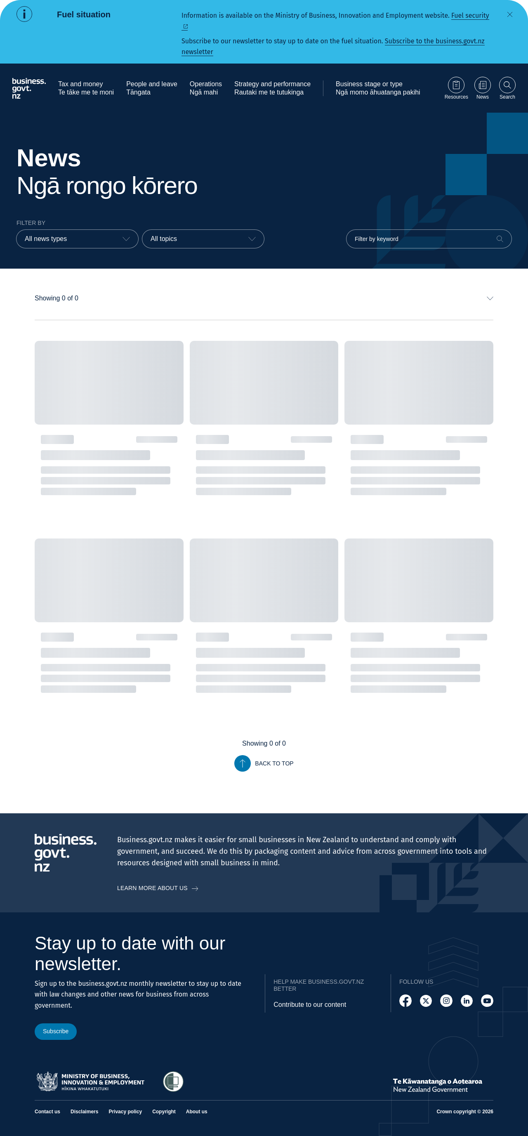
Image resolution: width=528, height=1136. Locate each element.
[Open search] (507, 88)
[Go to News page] (482, 88)
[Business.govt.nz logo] (29, 88)
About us (196, 1112)
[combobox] (77, 239)
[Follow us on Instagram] (446, 1001)
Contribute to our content (309, 1004)
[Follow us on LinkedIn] (467, 1001)
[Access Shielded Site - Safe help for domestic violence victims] (173, 1081)
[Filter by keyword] (429, 239)
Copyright (164, 1112)
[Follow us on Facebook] (405, 1001)
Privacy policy (125, 1112)
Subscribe (55, 1031)
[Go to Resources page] (456, 88)
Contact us (47, 1112)
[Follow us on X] (426, 1001)
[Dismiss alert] (510, 14)
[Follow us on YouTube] (487, 1001)
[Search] (500, 239)
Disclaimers (84, 1112)
